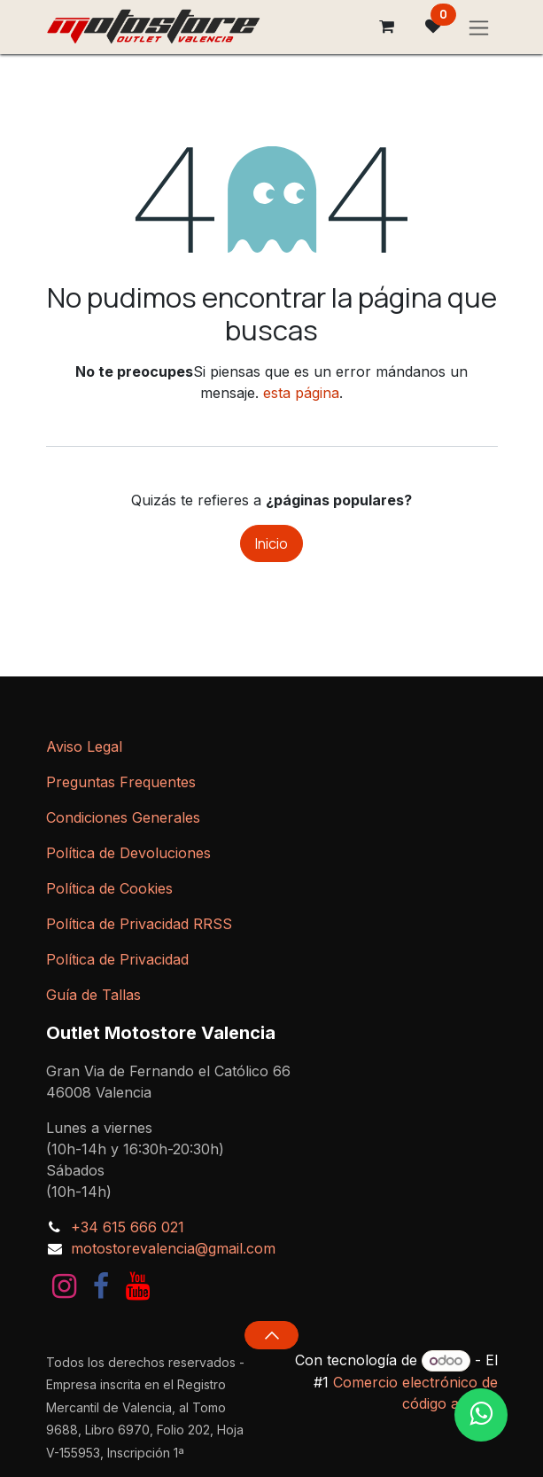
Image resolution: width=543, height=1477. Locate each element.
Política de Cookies (109, 888)
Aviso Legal (84, 746)
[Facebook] (100, 1286)
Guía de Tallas (93, 995)
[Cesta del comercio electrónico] (387, 26)
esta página (301, 393)
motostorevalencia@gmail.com (173, 1248)
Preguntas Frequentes (121, 782)
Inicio (271, 543)
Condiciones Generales (123, 817)
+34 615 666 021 (127, 1227)
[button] (271, 1335)
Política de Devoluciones (128, 853)
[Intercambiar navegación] (479, 27)
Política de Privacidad (117, 959)
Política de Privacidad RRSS (139, 924)
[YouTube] (137, 1286)
